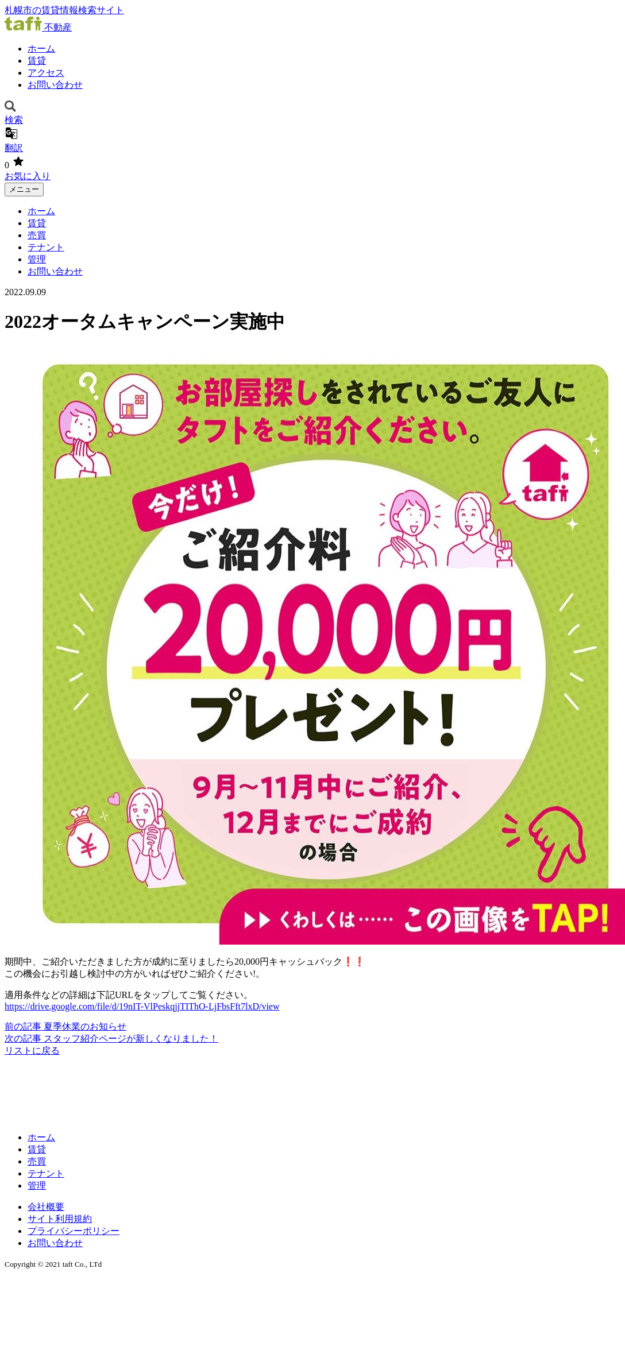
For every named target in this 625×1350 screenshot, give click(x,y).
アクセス (46, 73)
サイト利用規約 (60, 1219)
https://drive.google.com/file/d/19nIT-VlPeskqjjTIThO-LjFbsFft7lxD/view (142, 1006)
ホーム (41, 48)
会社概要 (46, 1207)
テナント (46, 247)
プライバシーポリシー (73, 1231)
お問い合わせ (55, 85)
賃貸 (37, 60)
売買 (37, 235)
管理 (37, 259)
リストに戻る (32, 1050)
